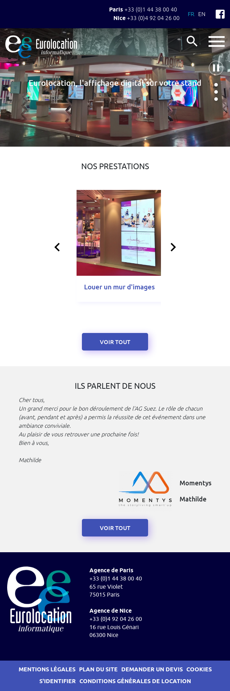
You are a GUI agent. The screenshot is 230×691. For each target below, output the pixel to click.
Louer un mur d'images (119, 287)
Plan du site (98, 669)
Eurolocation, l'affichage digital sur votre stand (115, 83)
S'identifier (57, 681)
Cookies (199, 669)
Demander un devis (152, 669)
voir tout (115, 528)
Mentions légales (47, 669)
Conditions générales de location (135, 681)
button (217, 42)
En (201, 14)
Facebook (220, 14)
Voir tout (115, 342)
